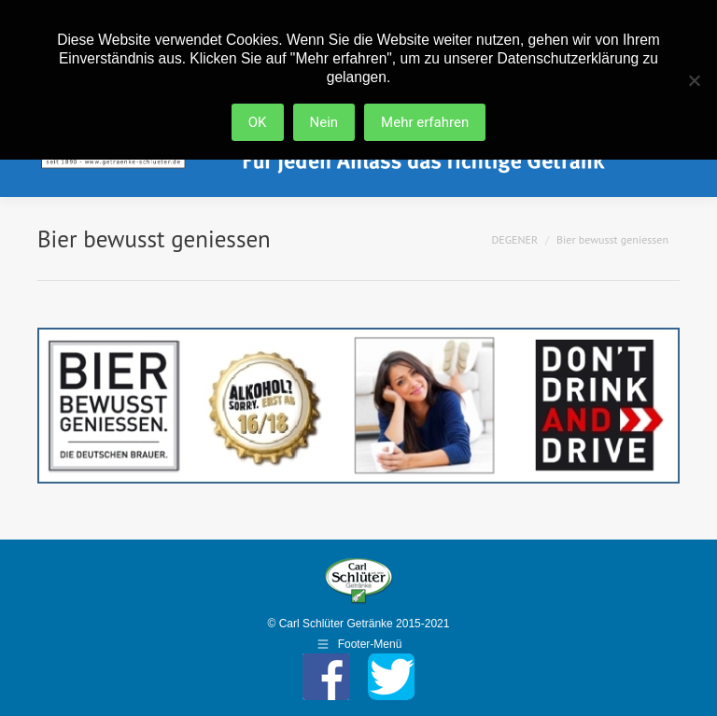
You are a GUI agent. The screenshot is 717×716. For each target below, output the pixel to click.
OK (257, 122)
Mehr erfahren (425, 122)
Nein (324, 122)
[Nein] (693, 80)
